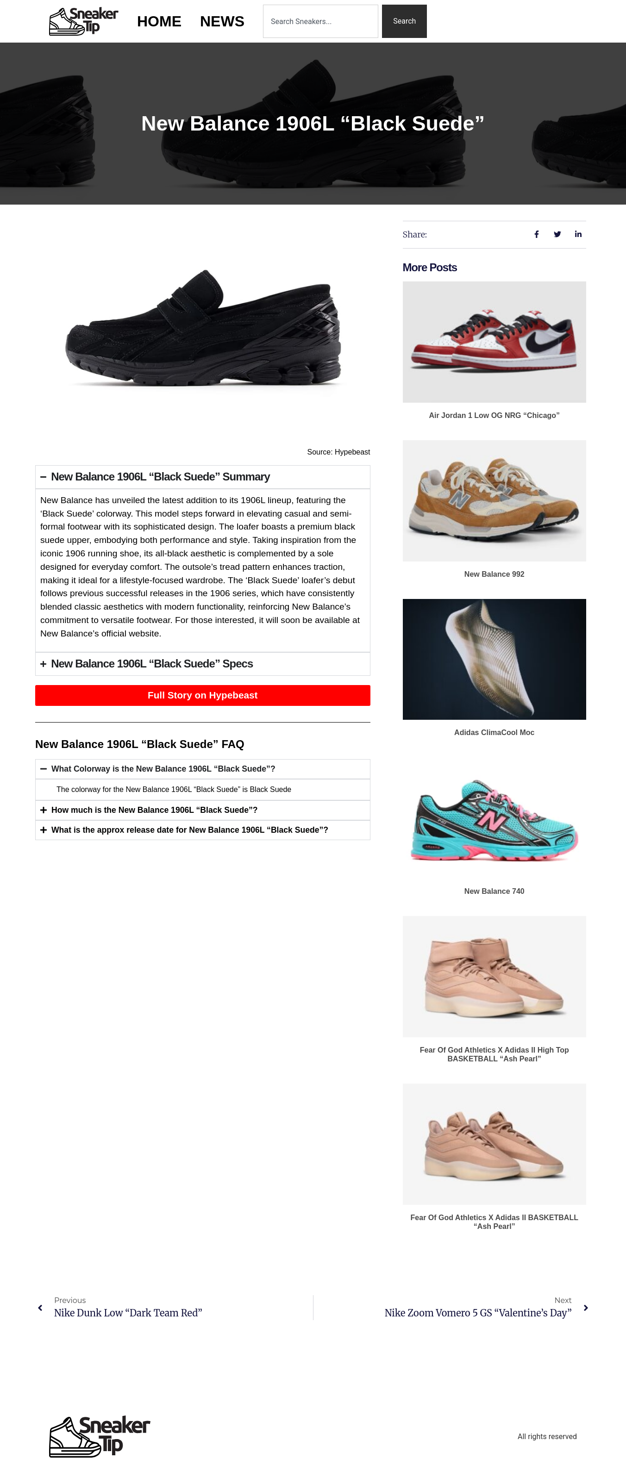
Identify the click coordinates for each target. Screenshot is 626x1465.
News (222, 21)
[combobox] (320, 21)
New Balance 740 (494, 891)
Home (159, 21)
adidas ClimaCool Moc (494, 732)
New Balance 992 (494, 574)
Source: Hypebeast (338, 452)
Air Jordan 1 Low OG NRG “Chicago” (494, 415)
